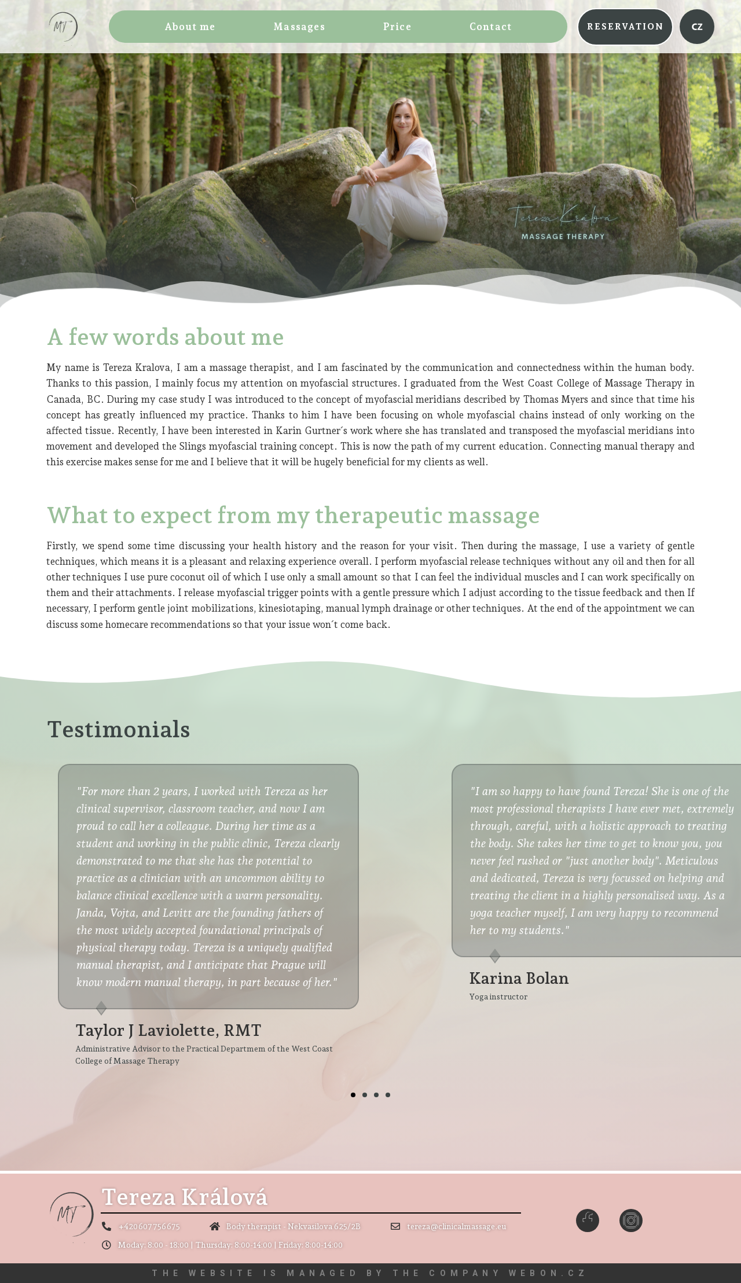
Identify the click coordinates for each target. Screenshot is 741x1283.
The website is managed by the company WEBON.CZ (370, 1273)
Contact (490, 26)
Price (397, 26)
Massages (299, 26)
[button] (625, 27)
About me (190, 26)
